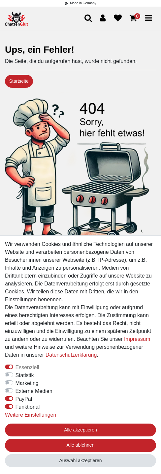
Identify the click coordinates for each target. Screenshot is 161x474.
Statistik (25, 375)
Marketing (27, 383)
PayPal (24, 399)
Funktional (28, 407)
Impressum (137, 339)
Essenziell (27, 367)
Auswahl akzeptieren (80, 460)
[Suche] (88, 18)
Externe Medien (34, 391)
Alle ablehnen (81, 445)
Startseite (19, 81)
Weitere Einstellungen (30, 415)
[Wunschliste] (118, 18)
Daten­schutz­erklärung (71, 355)
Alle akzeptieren (80, 429)
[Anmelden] (103, 18)
